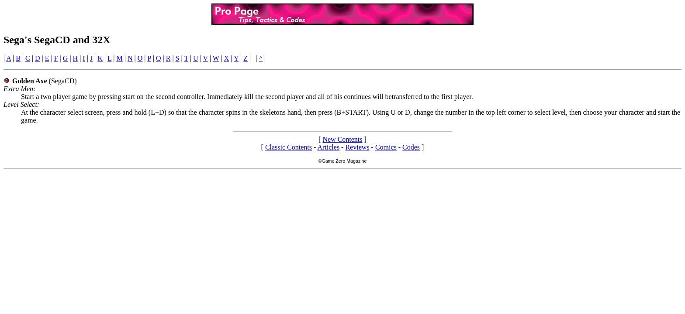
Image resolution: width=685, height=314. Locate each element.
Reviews (357, 147)
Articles (328, 147)
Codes (411, 147)
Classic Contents (288, 147)
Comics (386, 147)
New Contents (342, 139)
